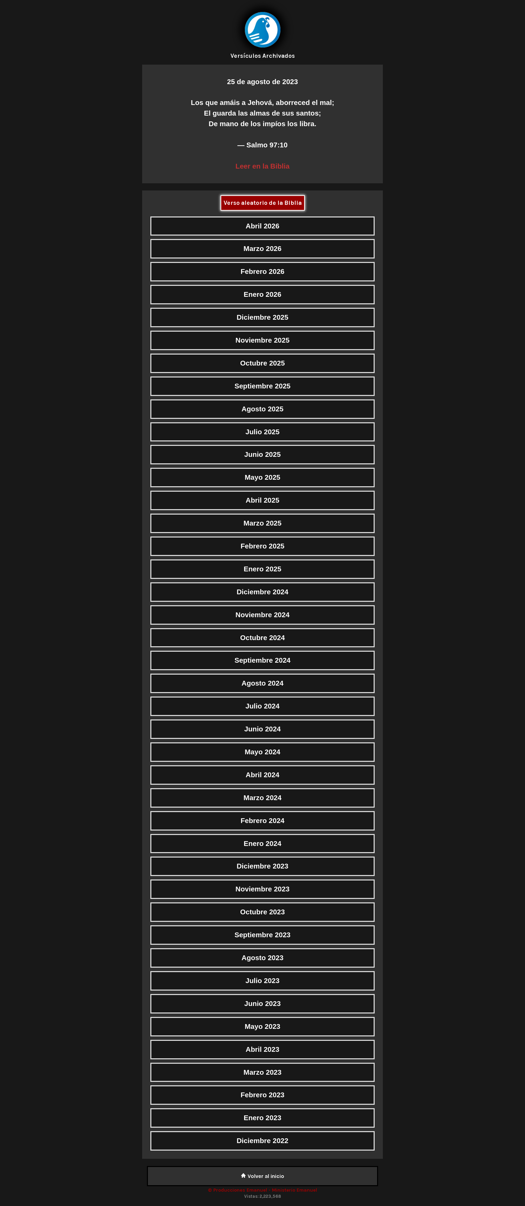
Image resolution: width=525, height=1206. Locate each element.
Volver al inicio (262, 1176)
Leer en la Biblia (263, 166)
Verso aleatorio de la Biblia (263, 202)
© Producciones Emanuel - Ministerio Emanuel (262, 1190)
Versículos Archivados (262, 55)
